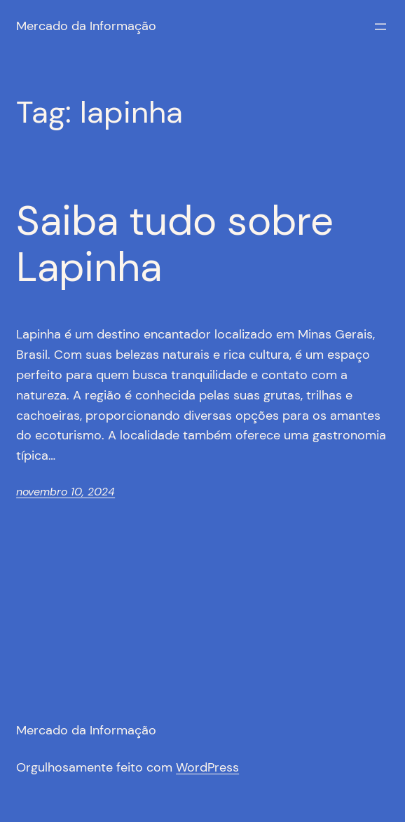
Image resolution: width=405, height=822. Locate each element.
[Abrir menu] (380, 26)
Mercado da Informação (86, 26)
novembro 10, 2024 (65, 491)
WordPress (207, 767)
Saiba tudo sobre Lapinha (175, 245)
